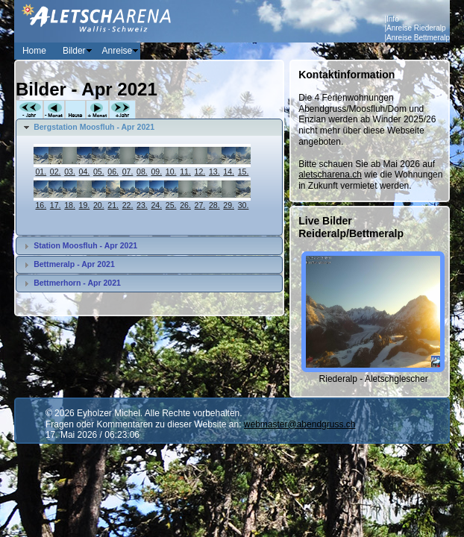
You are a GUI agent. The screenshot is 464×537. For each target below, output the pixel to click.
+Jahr (122, 110)
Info (392, 19)
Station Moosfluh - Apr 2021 (85, 245)
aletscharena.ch (330, 174)
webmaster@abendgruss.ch (300, 424)
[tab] (149, 127)
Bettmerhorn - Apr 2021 (77, 282)
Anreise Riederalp (416, 28)
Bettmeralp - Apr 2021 (74, 264)
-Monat (54, 110)
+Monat (97, 110)
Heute (75, 110)
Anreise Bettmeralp (418, 38)
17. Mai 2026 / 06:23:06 (92, 435)
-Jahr (29, 110)
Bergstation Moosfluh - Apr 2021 (94, 126)
